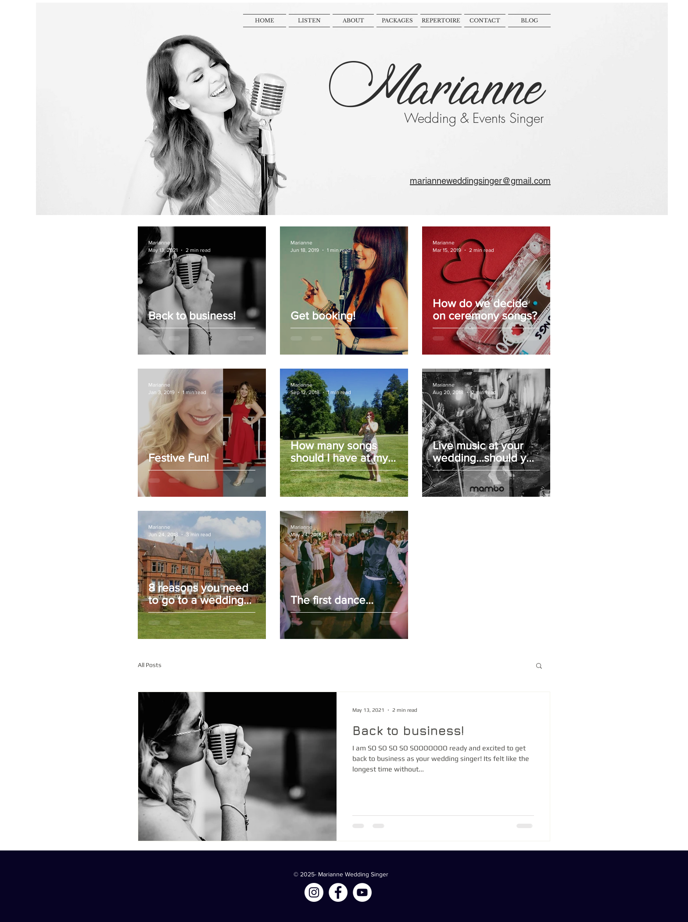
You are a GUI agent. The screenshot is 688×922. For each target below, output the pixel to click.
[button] (539, 666)
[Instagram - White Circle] (314, 892)
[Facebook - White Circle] (338, 892)
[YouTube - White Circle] (362, 892)
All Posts (149, 664)
